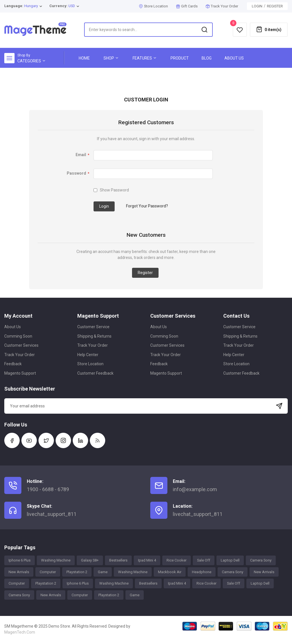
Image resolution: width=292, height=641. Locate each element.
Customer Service (93, 326)
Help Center (87, 354)
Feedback (13, 364)
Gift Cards (189, 6)
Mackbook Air (169, 572)
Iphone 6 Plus (20, 560)
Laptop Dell (230, 560)
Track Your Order (224, 6)
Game (103, 572)
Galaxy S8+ (90, 560)
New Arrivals (19, 572)
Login (257, 6)
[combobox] (148, 30)
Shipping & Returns (94, 336)
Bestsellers (118, 560)
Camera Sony (260, 560)
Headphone (201, 572)
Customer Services (21, 345)
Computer (48, 572)
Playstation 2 (76, 572)
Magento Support (20, 373)
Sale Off (203, 560)
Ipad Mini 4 (147, 560)
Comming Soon (18, 336)
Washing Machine (55, 560)
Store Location (156, 6)
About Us (12, 326)
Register (275, 6)
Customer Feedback (95, 373)
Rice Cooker (176, 560)
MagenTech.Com (19, 632)
